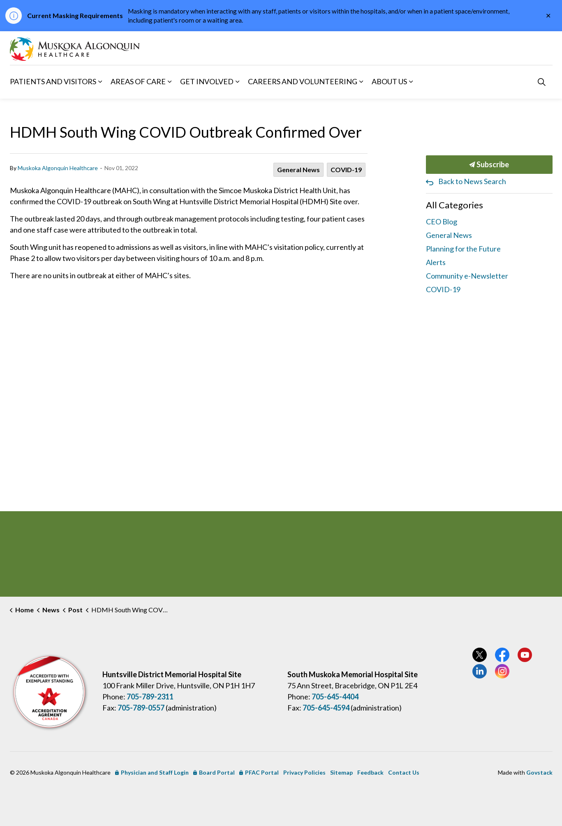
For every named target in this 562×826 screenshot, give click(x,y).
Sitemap (341, 772)
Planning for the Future (463, 248)
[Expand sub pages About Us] (411, 82)
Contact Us (403, 772)
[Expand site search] (542, 82)
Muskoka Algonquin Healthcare (58, 167)
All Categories (454, 204)
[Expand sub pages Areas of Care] (170, 82)
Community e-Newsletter (467, 275)
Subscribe (489, 164)
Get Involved (207, 81)
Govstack (539, 772)
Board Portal (214, 772)
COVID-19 (346, 169)
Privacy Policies (304, 772)
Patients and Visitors (53, 81)
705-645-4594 (326, 707)
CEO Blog (441, 221)
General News (298, 169)
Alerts (436, 262)
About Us (389, 81)
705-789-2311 (150, 696)
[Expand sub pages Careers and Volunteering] (361, 82)
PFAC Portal (259, 772)
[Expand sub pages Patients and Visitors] (100, 82)
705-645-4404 (335, 696)
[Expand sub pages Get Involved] (238, 82)
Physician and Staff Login (152, 772)
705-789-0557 (141, 707)
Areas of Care (138, 81)
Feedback (370, 772)
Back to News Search (472, 181)
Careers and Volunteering (302, 81)
